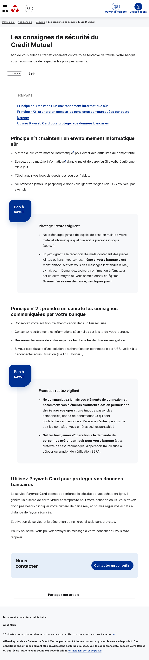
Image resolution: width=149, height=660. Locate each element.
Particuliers (8, 22)
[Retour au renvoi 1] (114, 634)
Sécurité (40, 22)
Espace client (138, 11)
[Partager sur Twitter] (89, 595)
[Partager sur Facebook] (98, 595)
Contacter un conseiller (112, 565)
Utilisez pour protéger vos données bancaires (63, 123)
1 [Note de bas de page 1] (73, 152)
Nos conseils (25, 22)
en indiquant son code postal (84, 650)
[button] (116, 8)
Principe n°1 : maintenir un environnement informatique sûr (62, 106)
